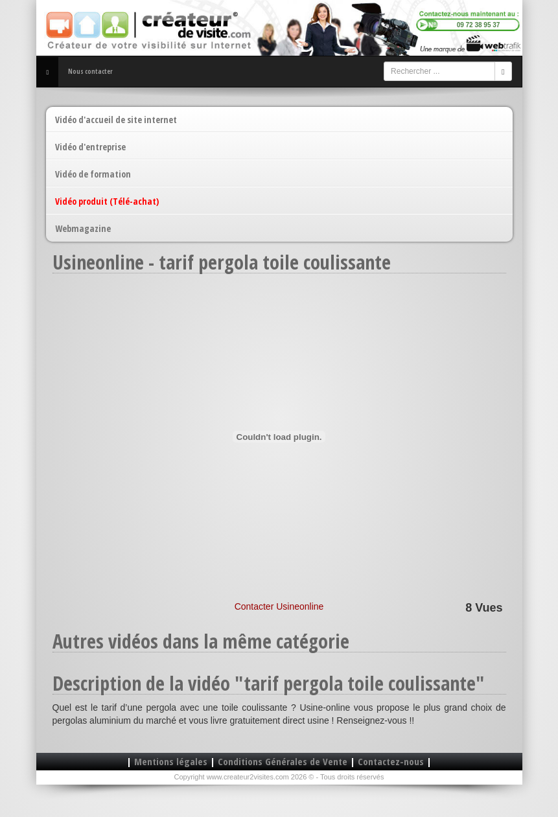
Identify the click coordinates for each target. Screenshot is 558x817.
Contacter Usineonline (279, 606)
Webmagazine (83, 228)
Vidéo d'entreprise (90, 147)
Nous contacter (90, 71)
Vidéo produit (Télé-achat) (107, 201)
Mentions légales (170, 761)
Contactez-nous (391, 761)
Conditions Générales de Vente (282, 761)
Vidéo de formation (93, 174)
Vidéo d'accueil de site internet (116, 119)
